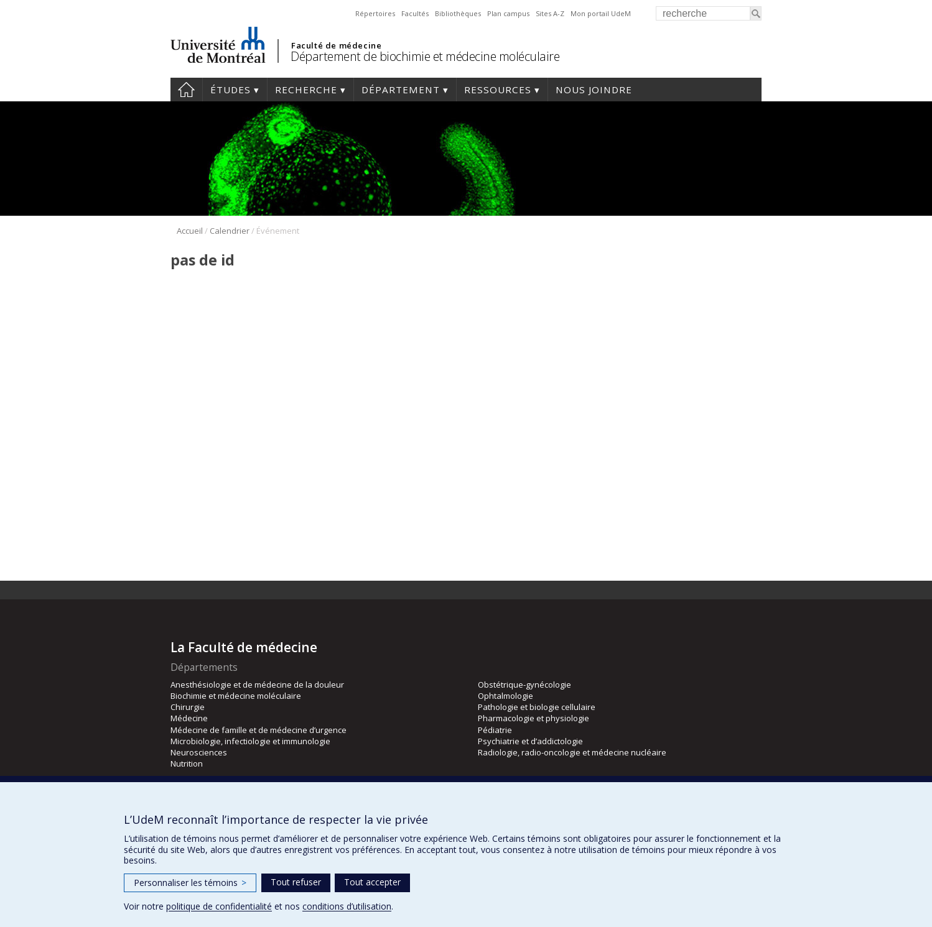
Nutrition (186, 763)
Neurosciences (198, 752)
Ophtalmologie (505, 695)
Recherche (306, 89)
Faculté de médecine (336, 45)
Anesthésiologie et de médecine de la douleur (257, 684)
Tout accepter (372, 882)
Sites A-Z (550, 13)
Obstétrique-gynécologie (524, 684)
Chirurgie (187, 707)
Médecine (189, 718)
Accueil (186, 89)
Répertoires (375, 13)
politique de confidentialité (219, 906)
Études (230, 89)
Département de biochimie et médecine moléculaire (425, 56)
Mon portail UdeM (601, 13)
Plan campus (508, 13)
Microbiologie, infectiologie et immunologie (250, 741)
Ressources (497, 89)
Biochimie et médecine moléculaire (235, 695)
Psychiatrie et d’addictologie (530, 741)
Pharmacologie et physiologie (533, 718)
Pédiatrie (495, 730)
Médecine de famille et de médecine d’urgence (258, 730)
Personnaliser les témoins (190, 882)
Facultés (415, 13)
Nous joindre (594, 89)
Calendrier (229, 230)
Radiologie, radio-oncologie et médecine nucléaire (572, 752)
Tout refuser (296, 882)
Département (400, 89)
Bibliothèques (458, 13)
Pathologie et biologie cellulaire (536, 707)
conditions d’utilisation (346, 906)
